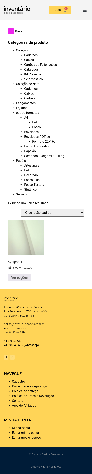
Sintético (30, 189)
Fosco (36, 127)
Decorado (31, 175)
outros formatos (27, 113)
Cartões (29, 98)
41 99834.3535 (13, 345)
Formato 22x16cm (45, 141)
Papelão (30, 151)
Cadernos (31, 55)
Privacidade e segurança (29, 386)
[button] (84, 10)
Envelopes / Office (37, 137)
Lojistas (21, 108)
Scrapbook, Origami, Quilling (44, 156)
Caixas (29, 60)
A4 (26, 117)
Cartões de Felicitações (40, 65)
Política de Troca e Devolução (33, 396)
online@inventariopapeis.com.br (24, 324)
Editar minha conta (25, 433)
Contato (17, 401)
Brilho (36, 122)
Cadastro (18, 381)
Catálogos (31, 69)
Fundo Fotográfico (37, 146)
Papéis (21, 161)
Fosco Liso (32, 180)
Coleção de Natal (28, 84)
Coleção (22, 50)
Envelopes (31, 132)
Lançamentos (26, 103)
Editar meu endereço (26, 437)
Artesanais (31, 165)
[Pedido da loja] (52, 213)
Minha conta (21, 428)
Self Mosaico (33, 79)
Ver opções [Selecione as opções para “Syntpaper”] (19, 278)
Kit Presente (32, 74)
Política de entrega (25, 391)
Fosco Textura (34, 185)
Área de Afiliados (24, 405)
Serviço (21, 194)
